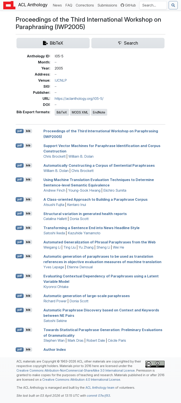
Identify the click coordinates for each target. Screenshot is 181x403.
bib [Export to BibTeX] (28, 131)
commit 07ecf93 (98, 395)
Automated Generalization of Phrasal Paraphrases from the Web (99, 242)
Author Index (54, 349)
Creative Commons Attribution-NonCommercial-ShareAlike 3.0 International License (75, 370)
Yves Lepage (53, 267)
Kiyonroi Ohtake (56, 287)
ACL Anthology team (100, 387)
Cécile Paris (117, 340)
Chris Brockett (54, 156)
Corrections (86, 4)
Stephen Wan (54, 340)
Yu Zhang (86, 247)
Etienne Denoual (80, 267)
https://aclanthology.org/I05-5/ (79, 98)
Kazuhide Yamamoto (84, 233)
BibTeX (62, 112)
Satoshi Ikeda (54, 233)
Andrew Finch (54, 190)
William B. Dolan (81, 156)
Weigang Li (52, 247)
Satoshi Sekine (55, 321)
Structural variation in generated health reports (85, 213)
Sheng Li (103, 247)
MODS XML (80, 112)
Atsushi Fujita (53, 204)
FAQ (69, 4)
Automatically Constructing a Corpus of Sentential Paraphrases (99, 165)
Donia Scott (79, 219)
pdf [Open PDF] (19, 131)
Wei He (118, 247)
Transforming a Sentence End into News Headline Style (91, 228)
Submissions (108, 4)
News (58, 4)
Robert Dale (95, 340)
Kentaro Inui (76, 204)
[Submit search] (173, 5)
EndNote (99, 112)
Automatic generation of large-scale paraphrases (86, 296)
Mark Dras (75, 340)
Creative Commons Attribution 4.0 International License (81, 379)
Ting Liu (69, 247)
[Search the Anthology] (153, 5)
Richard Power (55, 301)
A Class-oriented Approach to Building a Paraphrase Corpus (95, 199)
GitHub (128, 5)
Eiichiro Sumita (114, 190)
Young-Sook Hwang (84, 190)
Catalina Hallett (55, 219)
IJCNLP (61, 80)
